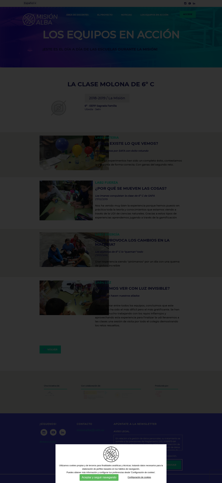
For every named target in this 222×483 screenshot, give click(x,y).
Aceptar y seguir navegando (99, 477)
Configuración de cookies (139, 477)
